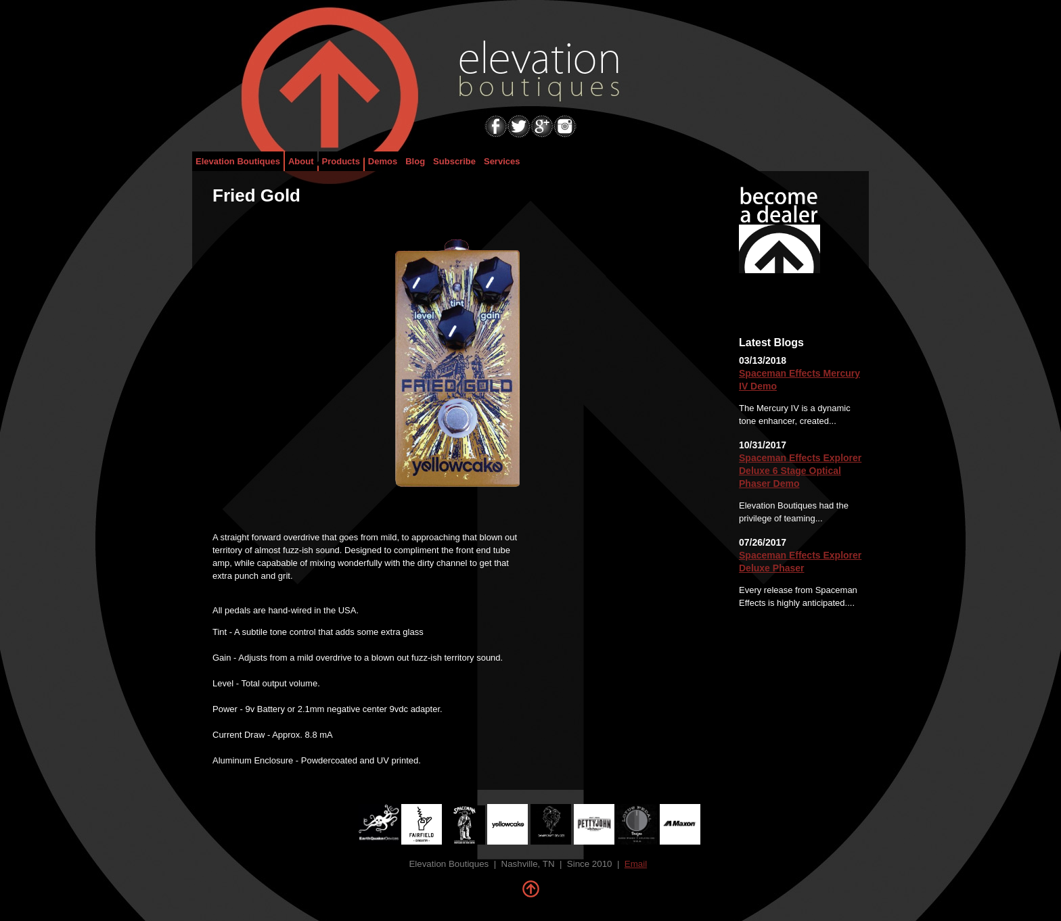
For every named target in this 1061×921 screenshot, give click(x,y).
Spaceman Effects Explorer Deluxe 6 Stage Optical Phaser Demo (800, 470)
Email (636, 864)
